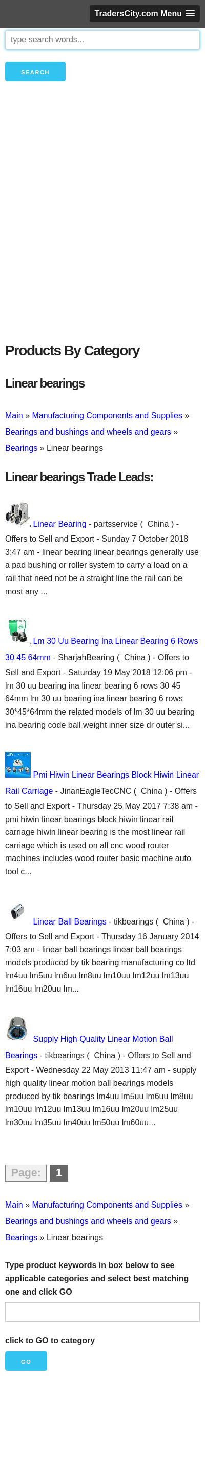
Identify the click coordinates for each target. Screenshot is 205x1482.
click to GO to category (50, 1340)
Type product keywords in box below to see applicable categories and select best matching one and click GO (97, 1278)
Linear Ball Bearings (69, 921)
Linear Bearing (59, 524)
